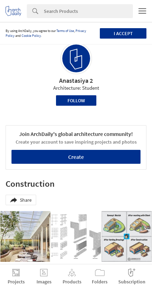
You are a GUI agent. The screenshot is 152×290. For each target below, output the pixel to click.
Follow (76, 100)
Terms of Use (65, 31)
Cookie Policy (31, 35)
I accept (123, 33)
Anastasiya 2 (76, 80)
